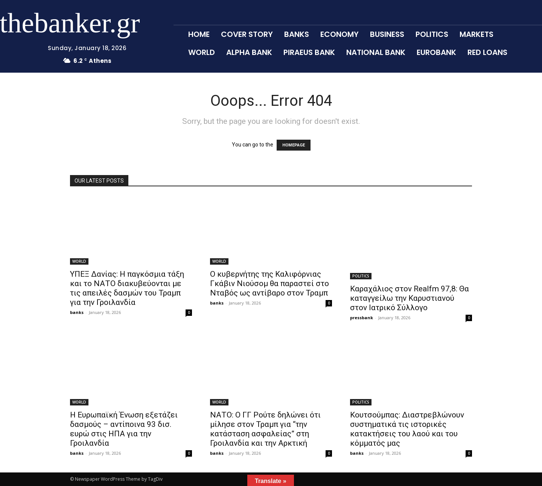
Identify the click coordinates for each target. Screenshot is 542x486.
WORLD (79, 261)
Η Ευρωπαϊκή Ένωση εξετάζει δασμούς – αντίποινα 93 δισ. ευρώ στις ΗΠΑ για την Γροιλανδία (124, 429)
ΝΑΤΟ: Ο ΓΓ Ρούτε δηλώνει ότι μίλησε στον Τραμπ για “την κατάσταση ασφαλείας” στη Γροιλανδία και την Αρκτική (265, 429)
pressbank (361, 317)
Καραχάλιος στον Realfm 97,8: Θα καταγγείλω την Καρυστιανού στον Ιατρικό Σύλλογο (409, 298)
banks (77, 312)
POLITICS (360, 276)
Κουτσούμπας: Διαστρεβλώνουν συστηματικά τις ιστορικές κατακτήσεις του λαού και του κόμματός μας (407, 429)
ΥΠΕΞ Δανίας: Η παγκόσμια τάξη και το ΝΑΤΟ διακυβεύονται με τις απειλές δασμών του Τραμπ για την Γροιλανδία (127, 288)
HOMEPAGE (293, 145)
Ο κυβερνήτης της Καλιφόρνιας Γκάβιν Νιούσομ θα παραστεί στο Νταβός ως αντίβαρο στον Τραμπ (269, 283)
